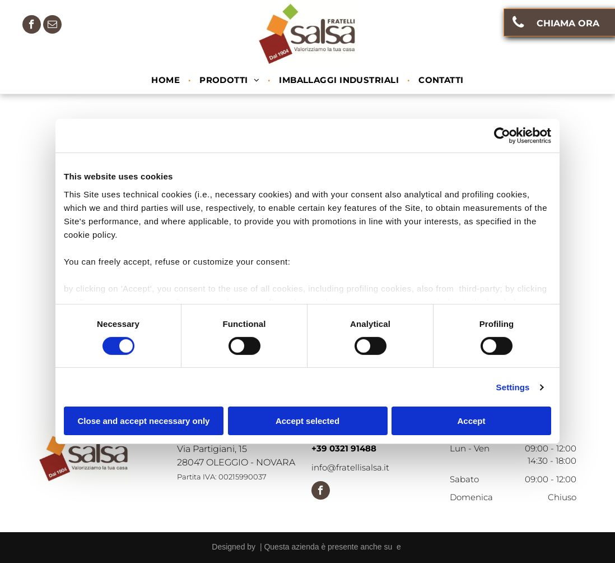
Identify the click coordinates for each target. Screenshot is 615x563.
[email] (52, 25)
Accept (471, 421)
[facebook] (31, 25)
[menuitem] (167, 80)
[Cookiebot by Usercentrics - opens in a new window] (502, 135)
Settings (513, 387)
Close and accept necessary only (144, 421)
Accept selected (307, 421)
